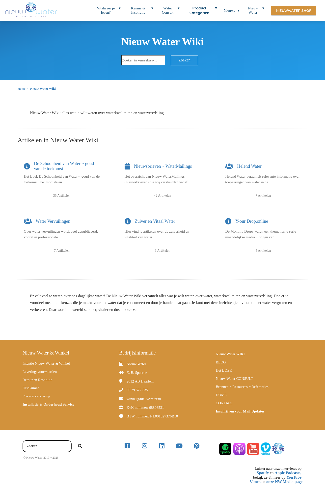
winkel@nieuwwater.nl (144, 399)
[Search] (80, 446)
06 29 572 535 (137, 390)
